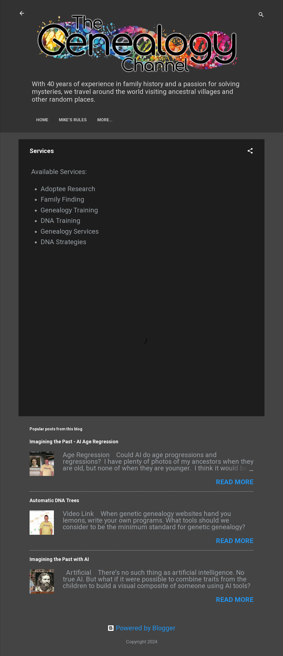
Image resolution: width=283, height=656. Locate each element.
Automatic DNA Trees (54, 500)
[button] (250, 151)
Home (42, 119)
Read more (234, 482)
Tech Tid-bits (112, 119)
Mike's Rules (73, 119)
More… (145, 119)
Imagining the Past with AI (59, 559)
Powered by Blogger (141, 628)
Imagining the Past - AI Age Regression (74, 441)
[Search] (261, 15)
